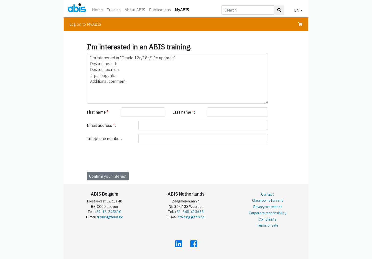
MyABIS (183, 9)
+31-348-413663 (189, 211)
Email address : (101, 125)
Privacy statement (267, 206)
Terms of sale (267, 225)
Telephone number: (104, 138)
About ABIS (135, 9)
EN (297, 10)
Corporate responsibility (267, 213)
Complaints (267, 219)
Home (97, 9)
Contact (267, 194)
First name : (98, 112)
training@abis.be (110, 217)
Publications (160, 9)
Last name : (184, 112)
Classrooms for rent (267, 200)
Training (114, 9)
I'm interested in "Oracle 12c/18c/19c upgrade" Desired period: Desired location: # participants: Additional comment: (177, 78)
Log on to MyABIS (85, 24)
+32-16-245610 (107, 211)
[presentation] (124, 156)
